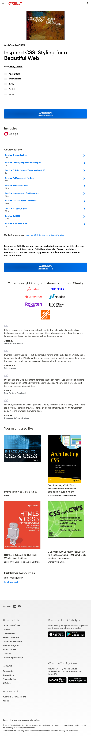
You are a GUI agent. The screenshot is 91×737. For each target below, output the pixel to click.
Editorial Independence (40, 730)
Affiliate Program (11, 645)
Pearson (12, 94)
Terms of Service (9, 730)
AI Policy (7, 683)
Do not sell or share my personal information (21, 720)
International (10, 691)
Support (7, 665)
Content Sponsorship (13, 657)
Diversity (7, 653)
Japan (6, 700)
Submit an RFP (9, 649)
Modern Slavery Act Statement (65, 730)
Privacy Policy (9, 679)
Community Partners (12, 641)
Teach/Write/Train (11, 625)
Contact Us (8, 671)
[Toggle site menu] (3, 3)
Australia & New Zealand (14, 696)
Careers (6, 629)
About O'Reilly (11, 620)
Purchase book (11, 582)
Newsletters (8, 675)
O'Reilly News (9, 633)
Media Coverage (11, 637)
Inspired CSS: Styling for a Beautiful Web (45, 235)
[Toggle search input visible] (88, 3)
